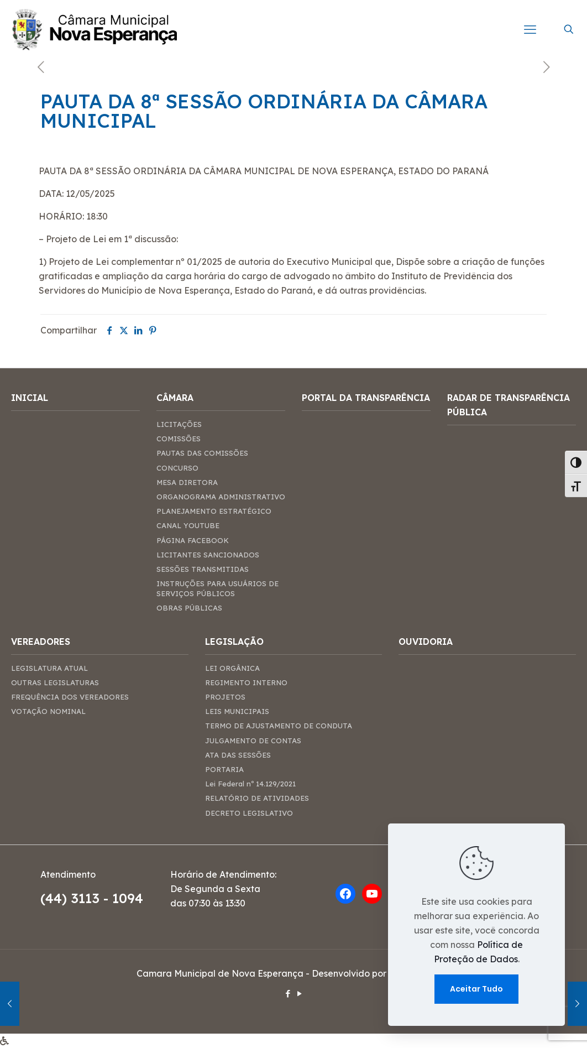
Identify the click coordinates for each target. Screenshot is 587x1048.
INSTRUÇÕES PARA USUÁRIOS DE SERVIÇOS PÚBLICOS (217, 588)
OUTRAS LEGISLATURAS (55, 682)
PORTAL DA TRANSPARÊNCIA (366, 397)
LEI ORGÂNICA (232, 668)
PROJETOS (225, 696)
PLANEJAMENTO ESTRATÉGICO (213, 511)
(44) (55, 898)
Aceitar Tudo (476, 988)
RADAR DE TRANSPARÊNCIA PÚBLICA (508, 405)
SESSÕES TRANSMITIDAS (202, 569)
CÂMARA (174, 397)
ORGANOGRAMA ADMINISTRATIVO (220, 496)
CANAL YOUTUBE (187, 525)
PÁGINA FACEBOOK (192, 540)
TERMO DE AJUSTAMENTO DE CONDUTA (278, 725)
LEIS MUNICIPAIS (237, 711)
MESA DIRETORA (187, 482)
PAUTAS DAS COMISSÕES (202, 453)
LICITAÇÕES (179, 424)
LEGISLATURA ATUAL (49, 668)
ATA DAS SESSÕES (238, 754)
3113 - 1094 (107, 898)
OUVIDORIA (426, 641)
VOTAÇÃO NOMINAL (48, 711)
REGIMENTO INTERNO (246, 682)
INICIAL (29, 397)
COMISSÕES (178, 438)
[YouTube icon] (299, 993)
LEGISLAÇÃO (234, 641)
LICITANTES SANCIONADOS (207, 554)
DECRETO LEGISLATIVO (249, 813)
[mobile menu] (530, 29)
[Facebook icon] (288, 993)
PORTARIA (224, 769)
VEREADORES (40, 641)
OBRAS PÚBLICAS (189, 607)
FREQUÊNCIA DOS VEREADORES (70, 696)
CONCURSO (177, 467)
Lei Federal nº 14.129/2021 (250, 783)
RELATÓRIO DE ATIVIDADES (257, 798)
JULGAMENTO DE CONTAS (253, 740)
